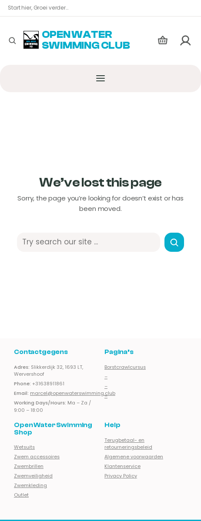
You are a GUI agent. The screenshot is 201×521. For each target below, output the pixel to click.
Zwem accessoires (37, 457)
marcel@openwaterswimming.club (72, 393)
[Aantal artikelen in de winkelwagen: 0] (162, 40)
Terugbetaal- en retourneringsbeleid (128, 444)
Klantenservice (122, 466)
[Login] (185, 40)
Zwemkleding (30, 485)
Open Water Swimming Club (86, 40)
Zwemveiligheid (33, 476)
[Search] (174, 242)
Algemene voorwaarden (133, 457)
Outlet (21, 495)
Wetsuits (24, 447)
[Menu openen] (100, 78)
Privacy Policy (120, 476)
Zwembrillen (29, 466)
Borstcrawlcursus (125, 367)
